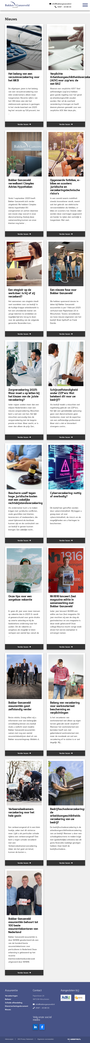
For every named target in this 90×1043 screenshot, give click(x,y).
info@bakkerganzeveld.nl (61, 3)
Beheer (8, 999)
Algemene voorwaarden (45, 1039)
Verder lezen (24, 124)
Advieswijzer (9, 1039)
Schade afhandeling (13, 1002)
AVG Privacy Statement (25, 1039)
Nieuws (8, 1009)
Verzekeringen (11, 995)
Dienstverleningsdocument (16, 1006)
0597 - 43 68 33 (64, 6)
